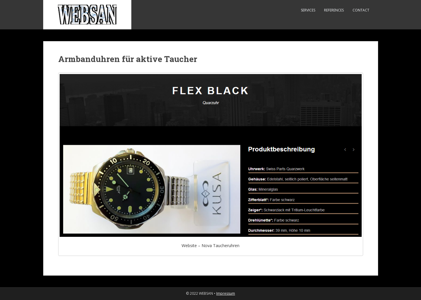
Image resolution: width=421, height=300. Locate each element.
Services (308, 10)
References (334, 10)
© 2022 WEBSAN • (201, 293)
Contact (361, 10)
